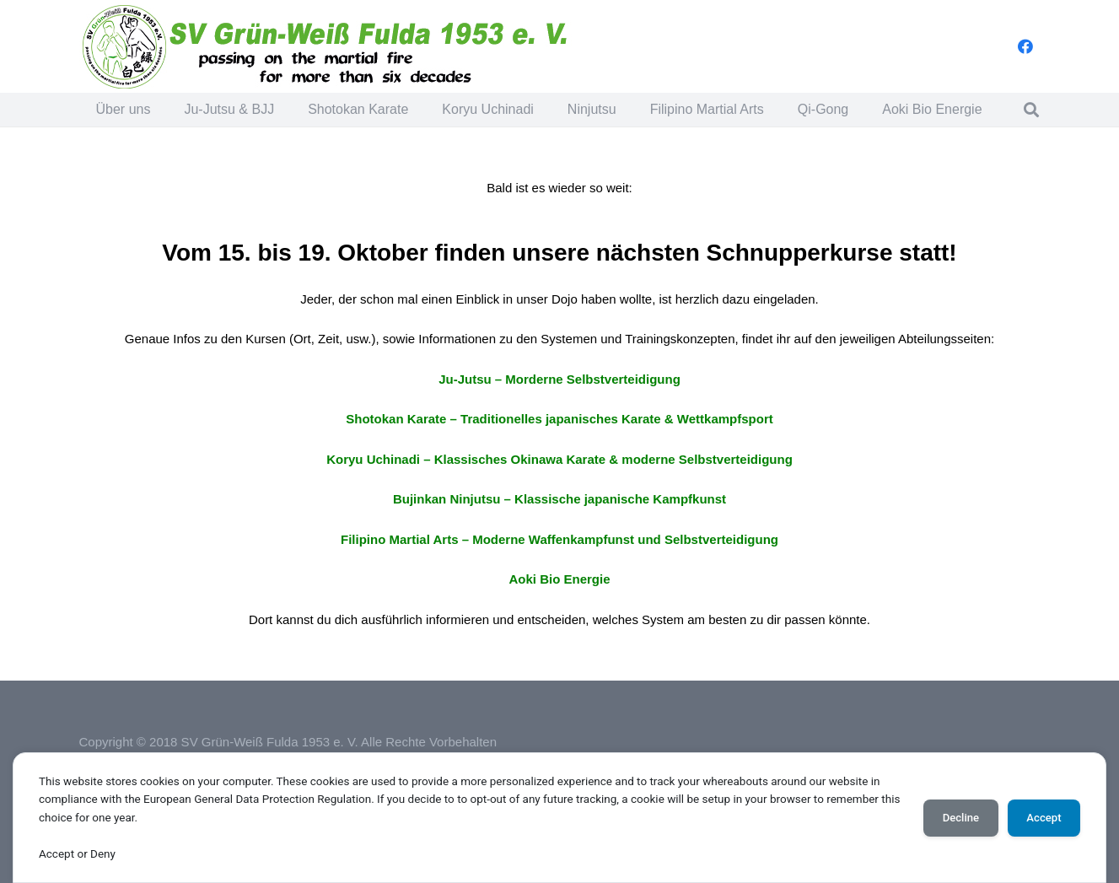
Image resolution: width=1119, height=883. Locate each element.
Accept (1043, 817)
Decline (961, 817)
